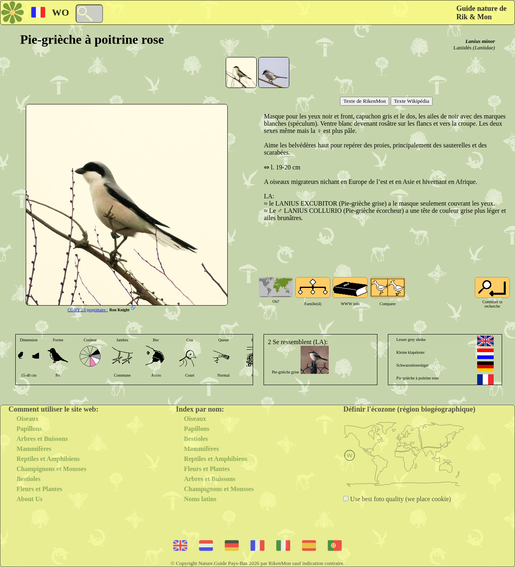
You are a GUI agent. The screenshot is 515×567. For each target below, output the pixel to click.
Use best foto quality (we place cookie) (399, 499)
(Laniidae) (484, 48)
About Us (29, 499)
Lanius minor (480, 41)
